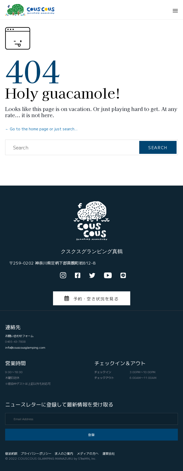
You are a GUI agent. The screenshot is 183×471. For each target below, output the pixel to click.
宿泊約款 (11, 453)
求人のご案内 (64, 453)
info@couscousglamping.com (25, 347)
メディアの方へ (88, 453)
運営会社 (108, 453)
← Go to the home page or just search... (41, 128)
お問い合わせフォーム (19, 336)
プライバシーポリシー (36, 453)
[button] (91, 298)
